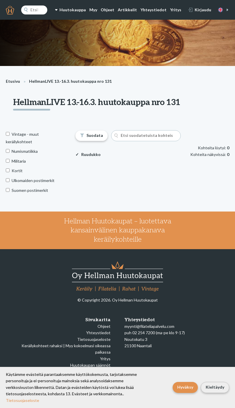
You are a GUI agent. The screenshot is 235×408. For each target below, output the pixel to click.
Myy (93, 9)
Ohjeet (107, 9)
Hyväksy (185, 387)
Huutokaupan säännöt (90, 365)
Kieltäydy (215, 387)
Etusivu (13, 81)
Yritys (175, 9)
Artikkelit (127, 9)
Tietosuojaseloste (94, 339)
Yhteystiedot (153, 9)
